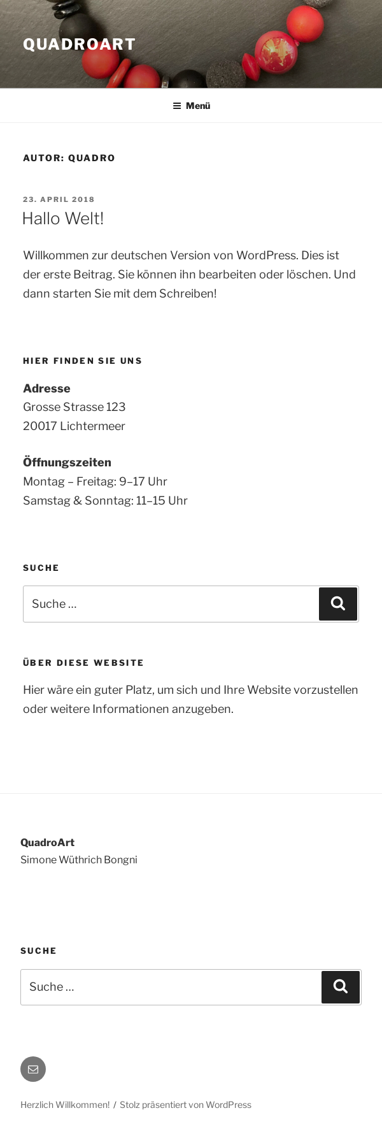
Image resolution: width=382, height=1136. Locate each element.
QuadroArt (80, 44)
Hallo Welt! (63, 218)
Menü (191, 105)
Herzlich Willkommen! (65, 1104)
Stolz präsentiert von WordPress (185, 1104)
